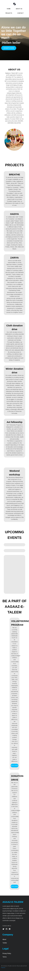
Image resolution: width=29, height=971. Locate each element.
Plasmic (3, 967)
